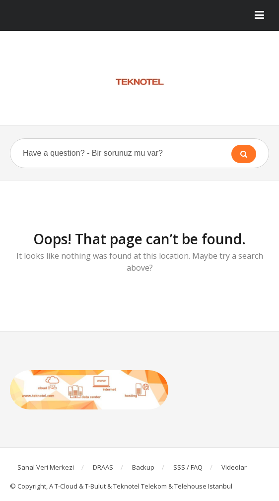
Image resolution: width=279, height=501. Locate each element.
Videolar (234, 467)
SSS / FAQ (188, 467)
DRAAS (103, 467)
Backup (143, 467)
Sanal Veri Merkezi (45, 467)
